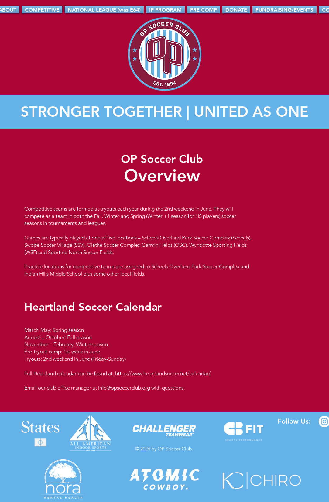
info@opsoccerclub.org (124, 388)
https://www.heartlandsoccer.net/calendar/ (163, 373)
